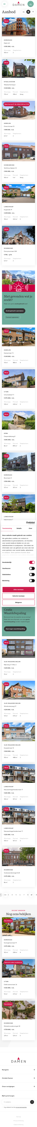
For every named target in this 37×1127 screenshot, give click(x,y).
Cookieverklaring (18, 1124)
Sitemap (18, 1116)
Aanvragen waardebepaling (15, 629)
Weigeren (18, 602)
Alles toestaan (19, 589)
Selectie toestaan (18, 596)
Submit (32, 1102)
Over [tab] (30, 528)
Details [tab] (19, 528)
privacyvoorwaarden (21, 1107)
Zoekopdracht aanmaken (14, 311)
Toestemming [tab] (7, 528)
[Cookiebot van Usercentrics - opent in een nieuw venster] (26, 523)
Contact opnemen (12, 317)
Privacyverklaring (19, 1120)
